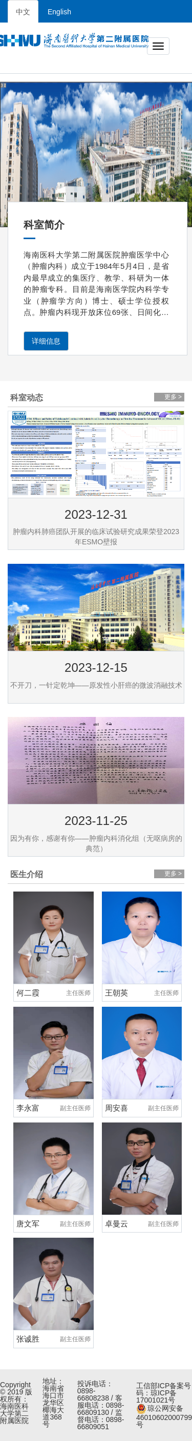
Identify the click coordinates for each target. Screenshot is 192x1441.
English (59, 12)
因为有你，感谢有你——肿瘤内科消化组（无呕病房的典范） (96, 843)
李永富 (27, 1108)
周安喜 (116, 1108)
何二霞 (27, 992)
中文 (23, 12)
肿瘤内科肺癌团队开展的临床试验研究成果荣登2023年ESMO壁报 (96, 536)
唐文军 (27, 1223)
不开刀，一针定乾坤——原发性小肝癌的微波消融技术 (96, 685)
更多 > (173, 396)
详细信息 (46, 341)
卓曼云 (116, 1223)
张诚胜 (27, 1338)
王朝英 (116, 992)
